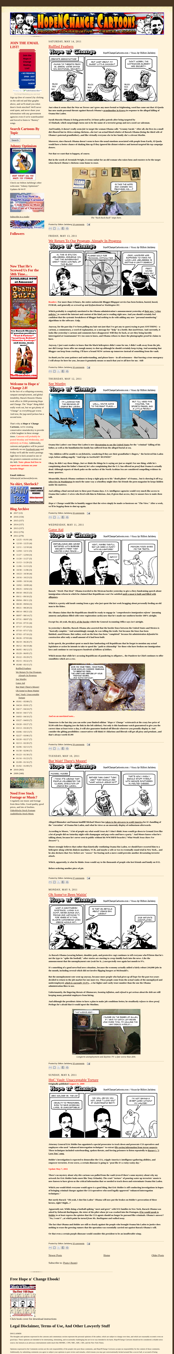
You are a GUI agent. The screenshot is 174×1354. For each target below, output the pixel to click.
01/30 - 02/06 (22, 750)
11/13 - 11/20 (22, 562)
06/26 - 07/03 (22, 638)
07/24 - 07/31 (22, 623)
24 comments (78, 744)
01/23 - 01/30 (22, 754)
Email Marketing (23, 94)
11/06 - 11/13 (22, 566)
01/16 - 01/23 (22, 758)
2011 (16, 535)
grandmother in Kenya (114, 110)
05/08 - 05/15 (22, 664)
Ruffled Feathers (23, 668)
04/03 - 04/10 (22, 716)
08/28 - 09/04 (22, 604)
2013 (16, 528)
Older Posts (158, 1255)
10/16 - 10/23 (22, 577)
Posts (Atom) (70, 1262)
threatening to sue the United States (112, 444)
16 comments (78, 367)
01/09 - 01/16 (22, 762)
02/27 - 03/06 (22, 735)
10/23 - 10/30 (22, 573)
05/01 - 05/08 (22, 701)
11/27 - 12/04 (22, 554)
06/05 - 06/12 (22, 649)
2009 (16, 773)
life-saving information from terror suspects (136, 1147)
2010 (16, 769)
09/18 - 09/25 (22, 592)
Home (106, 1255)
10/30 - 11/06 (22, 570)
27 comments (78, 878)
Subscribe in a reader (19, 216)
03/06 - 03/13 (22, 731)
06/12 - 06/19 (22, 645)
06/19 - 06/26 (22, 642)
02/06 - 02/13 (22, 747)
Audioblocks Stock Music (22, 813)
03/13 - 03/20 (22, 728)
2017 (16, 513)
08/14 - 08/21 (22, 611)
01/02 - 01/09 (22, 766)
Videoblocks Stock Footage (22, 810)
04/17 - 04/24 (22, 709)
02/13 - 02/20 (22, 743)
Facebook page (33, 449)
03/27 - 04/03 (22, 720)
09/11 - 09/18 (22, 596)
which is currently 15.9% (77, 983)
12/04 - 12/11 (22, 551)
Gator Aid (20, 683)
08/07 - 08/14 (22, 615)
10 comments (78, 1063)
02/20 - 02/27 (22, 739)
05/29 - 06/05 (22, 653)
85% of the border (80, 621)
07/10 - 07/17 (22, 630)
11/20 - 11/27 (22, 558)
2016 (16, 516)
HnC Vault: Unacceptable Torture (73, 1080)
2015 (16, 520)
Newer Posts (55, 1255)
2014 (16, 524)
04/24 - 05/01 (22, 705)
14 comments (78, 224)
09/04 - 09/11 (22, 600)
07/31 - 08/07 (22, 619)
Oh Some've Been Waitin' (27, 690)
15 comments (78, 513)
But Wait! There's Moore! (27, 687)
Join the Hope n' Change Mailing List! (27, 62)
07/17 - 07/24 (22, 626)
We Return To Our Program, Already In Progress (85, 241)
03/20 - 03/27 (22, 724)
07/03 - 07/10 (22, 634)
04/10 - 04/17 (22, 712)
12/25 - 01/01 (22, 539)
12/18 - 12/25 (22, 543)
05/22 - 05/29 (22, 657)
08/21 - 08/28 (22, 607)
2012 (16, 532)
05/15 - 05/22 (22, 661)
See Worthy (21, 679)
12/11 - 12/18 (22, 547)
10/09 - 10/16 (22, 581)
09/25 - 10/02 (22, 589)
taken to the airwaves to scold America (124, 822)
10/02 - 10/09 (22, 585)
